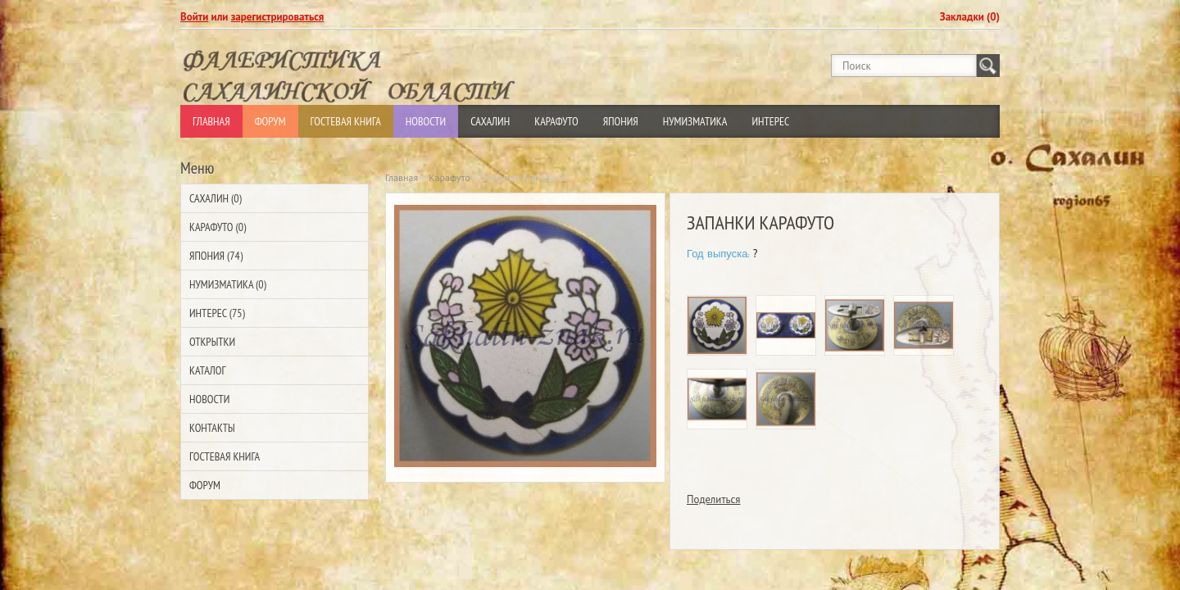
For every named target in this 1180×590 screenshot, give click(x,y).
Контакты (212, 427)
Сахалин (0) (215, 198)
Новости (426, 121)
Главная (211, 121)
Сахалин (490, 121)
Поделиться (714, 499)
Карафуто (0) (217, 227)
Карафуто (556, 121)
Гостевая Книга (346, 121)
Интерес (770, 121)
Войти (194, 17)
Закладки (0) (970, 17)
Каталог (207, 370)
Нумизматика (695, 121)
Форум (270, 121)
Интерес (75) (217, 313)
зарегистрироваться (277, 17)
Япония (620, 121)
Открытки (212, 341)
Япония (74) (216, 255)
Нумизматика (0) (227, 284)
